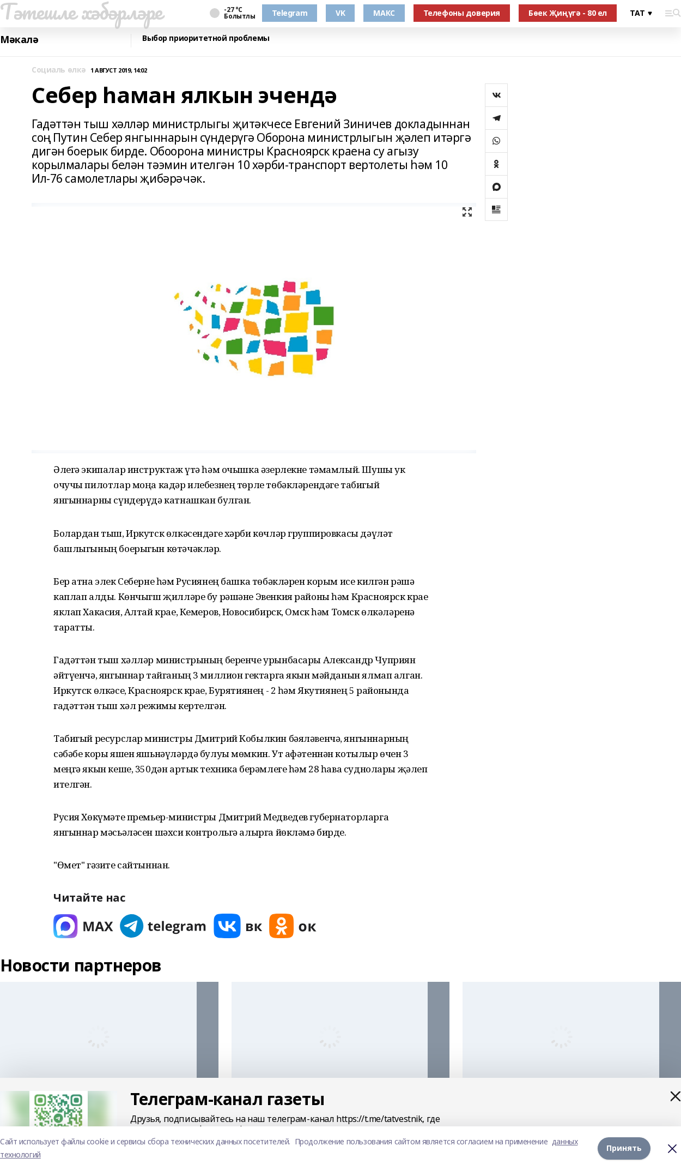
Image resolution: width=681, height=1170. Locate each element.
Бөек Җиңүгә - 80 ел (567, 13)
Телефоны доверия (461, 13)
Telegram (290, 13)
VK (340, 13)
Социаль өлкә (59, 70)
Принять (624, 1148)
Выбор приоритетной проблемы (206, 38)
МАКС (383, 13)
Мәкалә (19, 39)
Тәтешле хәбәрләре (81, 11)
